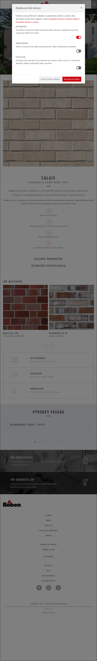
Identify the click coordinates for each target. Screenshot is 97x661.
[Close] (81, 7)
